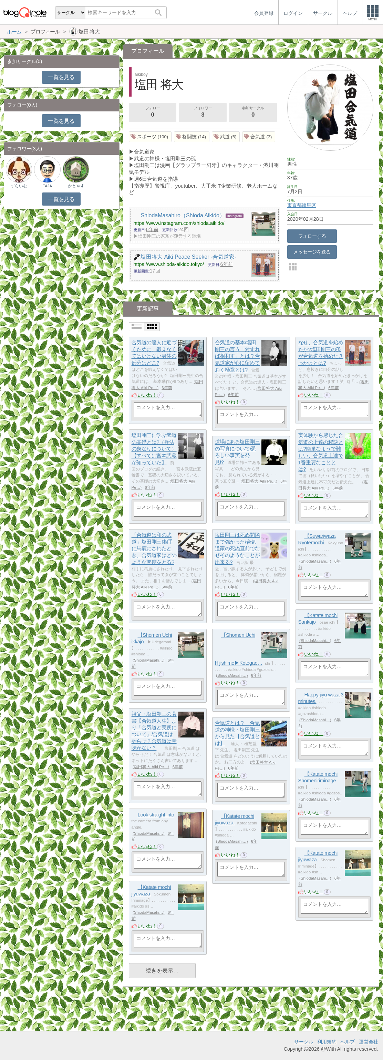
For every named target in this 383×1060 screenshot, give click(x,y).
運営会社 (368, 1041)
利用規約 (327, 1041)
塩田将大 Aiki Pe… (259, 481)
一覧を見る (61, 77)
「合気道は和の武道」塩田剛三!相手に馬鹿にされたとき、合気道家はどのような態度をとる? (154, 548)
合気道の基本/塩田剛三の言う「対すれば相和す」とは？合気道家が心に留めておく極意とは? (237, 356)
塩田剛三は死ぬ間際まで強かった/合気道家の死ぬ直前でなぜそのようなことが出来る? (237, 548)
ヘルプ (347, 1041)
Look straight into (156, 815)
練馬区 (309, 205)
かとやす (76, 186)
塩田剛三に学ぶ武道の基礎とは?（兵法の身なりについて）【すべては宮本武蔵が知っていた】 (154, 449)
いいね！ (147, 395)
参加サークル (253, 112)
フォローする (312, 236)
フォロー (153, 112)
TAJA (47, 186)
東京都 (294, 205)
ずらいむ (19, 186)
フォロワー (203, 112)
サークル (303, 1041)
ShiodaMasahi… (315, 561)
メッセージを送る (311, 252)
